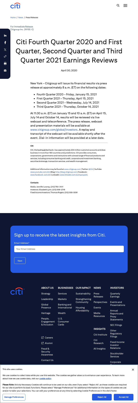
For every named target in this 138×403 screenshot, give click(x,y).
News (20, 17)
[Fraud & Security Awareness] (48, 351)
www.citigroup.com (72, 169)
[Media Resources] (101, 315)
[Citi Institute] (101, 334)
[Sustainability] (83, 293)
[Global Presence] (48, 306)
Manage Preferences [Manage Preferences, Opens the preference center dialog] (14, 397)
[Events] (101, 307)
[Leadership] (48, 299)
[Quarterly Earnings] (117, 295)
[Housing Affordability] (83, 309)
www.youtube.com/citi (40, 172)
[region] (69, 384)
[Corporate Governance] (117, 363)
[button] (5, 56)
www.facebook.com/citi (40, 175)
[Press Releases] (101, 295)
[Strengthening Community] (83, 301)
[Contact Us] (48, 360)
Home (13, 17)
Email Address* (21, 243)
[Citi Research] (101, 342)
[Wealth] (65, 313)
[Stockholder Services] (117, 355)
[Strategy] (48, 293)
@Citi (91, 169)
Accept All (123, 397)
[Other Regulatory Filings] (117, 333)
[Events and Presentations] (117, 304)
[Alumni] (48, 343)
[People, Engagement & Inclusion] (48, 321)
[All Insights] (101, 348)
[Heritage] (48, 313)
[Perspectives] (101, 302)
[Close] (133, 369)
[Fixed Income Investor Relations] (117, 345)
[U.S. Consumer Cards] (65, 321)
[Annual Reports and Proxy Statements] (117, 315)
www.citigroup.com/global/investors (54, 129)
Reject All (102, 397)
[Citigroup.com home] (17, 291)
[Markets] (65, 299)
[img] (118, 5)
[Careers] (48, 337)
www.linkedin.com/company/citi (73, 175)
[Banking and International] (65, 306)
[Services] (65, 293)
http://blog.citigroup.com (66, 172)
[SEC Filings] (117, 325)
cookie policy (45, 378)
